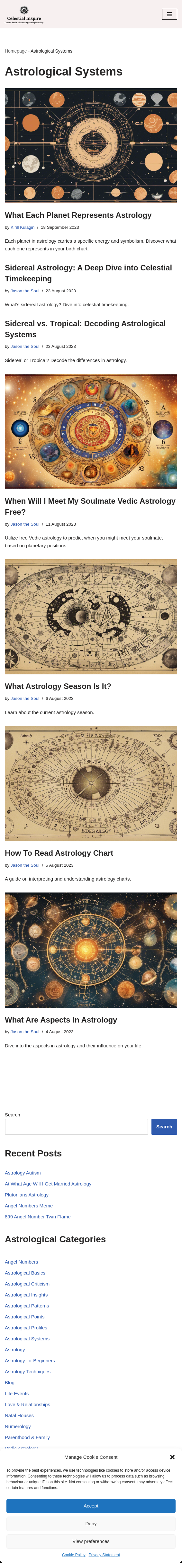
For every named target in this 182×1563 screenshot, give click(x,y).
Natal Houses (19, 1415)
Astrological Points (24, 1316)
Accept (91, 1505)
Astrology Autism (23, 1172)
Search (12, 1114)
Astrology (15, 1349)
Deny (90, 1523)
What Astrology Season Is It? (58, 686)
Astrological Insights (26, 1294)
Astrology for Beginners (30, 1360)
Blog (9, 1382)
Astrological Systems (27, 1338)
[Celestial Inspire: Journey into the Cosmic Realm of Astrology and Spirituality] (24, 14)
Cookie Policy (74, 1555)
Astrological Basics (25, 1273)
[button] (172, 1457)
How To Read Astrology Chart (59, 853)
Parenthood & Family (27, 1437)
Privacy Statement (104, 1555)
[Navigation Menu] (169, 14)
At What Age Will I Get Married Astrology (48, 1183)
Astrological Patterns (27, 1305)
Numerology (18, 1426)
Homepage (16, 51)
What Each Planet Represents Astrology (78, 215)
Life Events (17, 1393)
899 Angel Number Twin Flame (38, 1216)
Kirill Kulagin (22, 227)
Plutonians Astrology (27, 1194)
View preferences (91, 1541)
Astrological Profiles (26, 1327)
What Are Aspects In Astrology (61, 1019)
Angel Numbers (21, 1262)
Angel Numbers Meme (29, 1205)
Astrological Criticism (27, 1283)
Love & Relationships (27, 1404)
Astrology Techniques (27, 1371)
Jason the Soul (25, 290)
